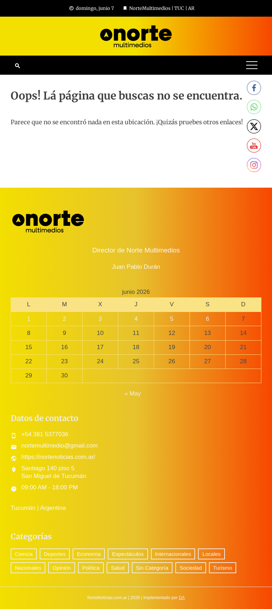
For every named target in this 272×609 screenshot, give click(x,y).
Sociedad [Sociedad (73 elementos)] (191, 568)
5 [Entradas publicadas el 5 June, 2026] (171, 318)
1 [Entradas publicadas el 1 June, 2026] (28, 318)
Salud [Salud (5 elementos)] (117, 568)
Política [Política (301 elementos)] (91, 568)
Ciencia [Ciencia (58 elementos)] (24, 554)
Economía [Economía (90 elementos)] (89, 554)
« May (132, 393)
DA (182, 597)
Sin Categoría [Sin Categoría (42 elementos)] (152, 568)
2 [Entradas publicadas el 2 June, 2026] (64, 318)
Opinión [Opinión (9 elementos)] (61, 568)
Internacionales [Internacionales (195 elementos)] (173, 554)
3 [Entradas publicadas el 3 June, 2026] (100, 318)
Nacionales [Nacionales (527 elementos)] (28, 568)
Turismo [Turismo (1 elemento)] (222, 568)
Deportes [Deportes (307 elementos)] (55, 554)
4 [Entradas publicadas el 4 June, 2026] (135, 318)
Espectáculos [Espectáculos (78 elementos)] (127, 554)
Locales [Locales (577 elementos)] (211, 554)
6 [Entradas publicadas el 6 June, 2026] (207, 318)
